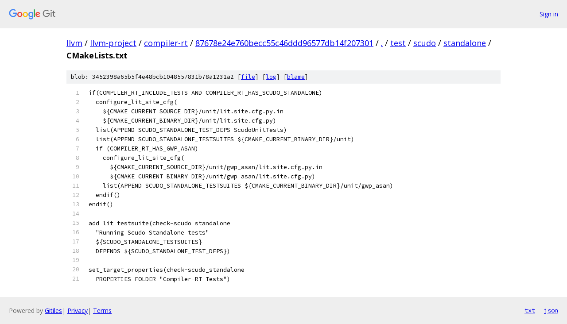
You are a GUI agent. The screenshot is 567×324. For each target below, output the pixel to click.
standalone (464, 43)
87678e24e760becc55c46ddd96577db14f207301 (284, 43)
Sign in (549, 14)
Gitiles (53, 310)
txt (529, 310)
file (248, 77)
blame (296, 77)
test (398, 43)
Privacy (77, 310)
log (271, 77)
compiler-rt (166, 43)
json (551, 310)
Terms (102, 310)
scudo (424, 43)
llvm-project (113, 43)
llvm (74, 43)
